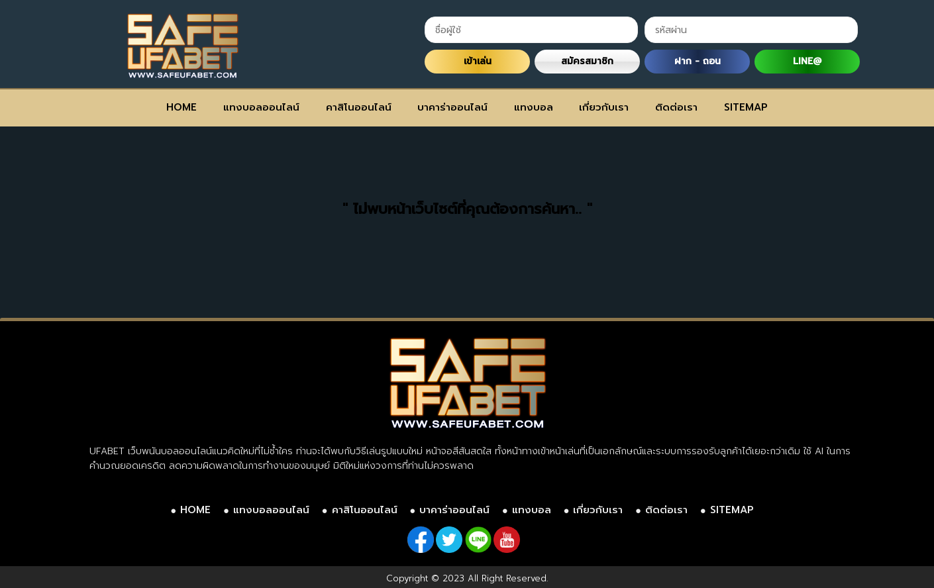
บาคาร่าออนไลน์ (452, 107)
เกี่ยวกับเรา (604, 107)
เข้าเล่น (478, 61)
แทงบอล (533, 107)
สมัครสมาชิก (587, 61)
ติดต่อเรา (676, 107)
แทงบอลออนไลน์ (261, 107)
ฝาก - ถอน (697, 61)
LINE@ (807, 61)
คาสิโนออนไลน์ (358, 107)
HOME (181, 107)
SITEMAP (746, 107)
